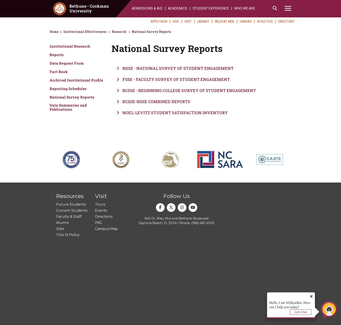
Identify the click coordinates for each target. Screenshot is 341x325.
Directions (103, 216)
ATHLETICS (265, 21)
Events (101, 210)
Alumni (62, 223)
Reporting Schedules (68, 89)
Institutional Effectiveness (85, 32)
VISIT (188, 21)
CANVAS (246, 21)
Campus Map (106, 229)
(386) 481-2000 (202, 223)
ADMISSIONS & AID (147, 8)
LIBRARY (203, 21)
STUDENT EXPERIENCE (211, 8)
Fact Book (59, 72)
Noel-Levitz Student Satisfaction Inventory (172, 112)
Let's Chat (301, 312)
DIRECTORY (286, 21)
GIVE (176, 21)
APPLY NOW (159, 21)
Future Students (71, 204)
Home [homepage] (54, 32)
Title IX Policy (68, 235)
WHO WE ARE (244, 8)
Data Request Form (67, 63)
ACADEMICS (177, 8)
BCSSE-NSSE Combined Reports (153, 101)
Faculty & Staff (69, 216)
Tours (100, 204)
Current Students (71, 210)
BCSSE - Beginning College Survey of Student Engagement (186, 90)
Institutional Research (70, 46)
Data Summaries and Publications (68, 107)
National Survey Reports (151, 32)
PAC (98, 223)
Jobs (60, 229)
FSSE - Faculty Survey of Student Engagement (173, 79)
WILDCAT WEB (224, 21)
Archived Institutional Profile (76, 80)
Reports (57, 55)
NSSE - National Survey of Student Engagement (175, 68)
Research (119, 32)
